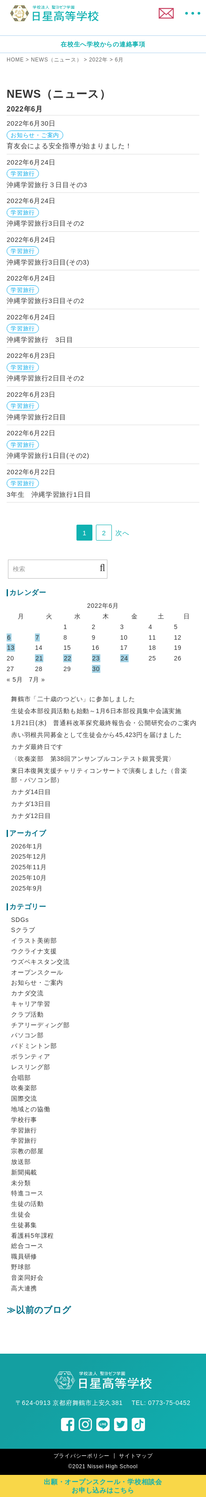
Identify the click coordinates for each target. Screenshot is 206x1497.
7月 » (37, 679)
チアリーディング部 (40, 1025)
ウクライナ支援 (34, 951)
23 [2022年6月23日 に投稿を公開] (96, 658)
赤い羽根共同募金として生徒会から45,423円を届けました (96, 734)
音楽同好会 (27, 1277)
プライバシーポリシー (81, 1456)
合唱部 (21, 1077)
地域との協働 (30, 1109)
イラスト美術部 (34, 940)
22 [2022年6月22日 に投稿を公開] (67, 658)
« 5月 (15, 679)
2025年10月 (29, 877)
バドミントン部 (34, 1045)
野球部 (21, 1267)
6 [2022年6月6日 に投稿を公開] (9, 637)
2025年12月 (29, 856)
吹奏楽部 (24, 1087)
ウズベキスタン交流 (40, 961)
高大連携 (24, 1288)
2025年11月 (29, 867)
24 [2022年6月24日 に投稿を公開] (124, 658)
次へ (122, 533)
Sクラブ (23, 929)
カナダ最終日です (37, 746)
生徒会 (21, 1214)
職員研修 (24, 1256)
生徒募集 (24, 1224)
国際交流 (24, 1098)
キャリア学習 (30, 1003)
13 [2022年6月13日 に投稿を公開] (11, 647)
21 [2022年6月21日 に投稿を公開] (39, 658)
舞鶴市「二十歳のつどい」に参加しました (73, 698)
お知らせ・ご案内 (37, 982)
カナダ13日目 (31, 803)
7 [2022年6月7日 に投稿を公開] (37, 637)
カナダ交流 (27, 993)
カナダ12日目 (31, 815)
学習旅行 (24, 1130)
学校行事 (24, 1119)
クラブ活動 (27, 1014)
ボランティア (30, 1056)
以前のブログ (43, 1310)
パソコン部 (27, 1035)
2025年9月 (27, 888)
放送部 (21, 1161)
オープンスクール (37, 972)
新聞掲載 (24, 1172)
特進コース (27, 1193)
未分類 (21, 1182)
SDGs (20, 919)
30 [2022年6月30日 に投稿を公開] (96, 668)
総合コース (27, 1245)
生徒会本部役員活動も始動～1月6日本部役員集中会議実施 (96, 710)
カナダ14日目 (31, 791)
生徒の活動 (27, 1203)
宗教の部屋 (27, 1151)
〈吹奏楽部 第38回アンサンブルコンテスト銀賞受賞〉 (93, 758)
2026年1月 (27, 846)
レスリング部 (30, 1067)
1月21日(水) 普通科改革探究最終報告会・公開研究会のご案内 (104, 722)
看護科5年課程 (32, 1235)
